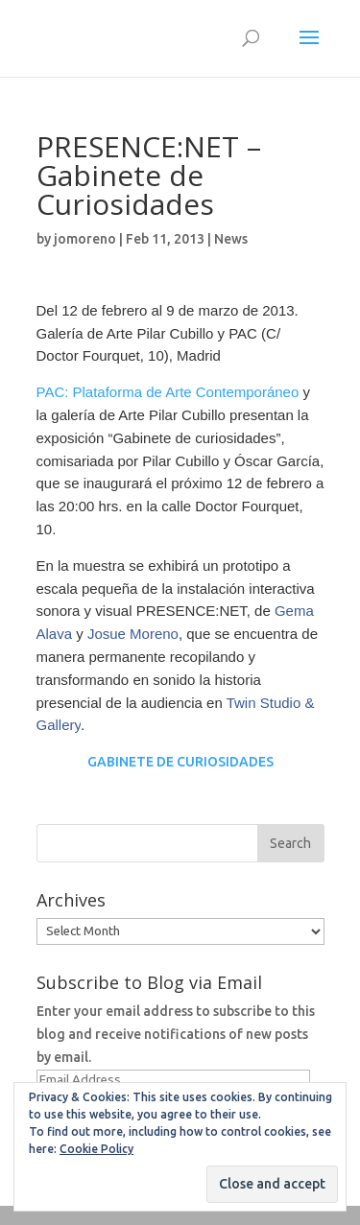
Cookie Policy (96, 1149)
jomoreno (85, 239)
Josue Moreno (133, 633)
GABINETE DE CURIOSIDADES (180, 761)
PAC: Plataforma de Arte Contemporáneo (168, 392)
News (231, 239)
